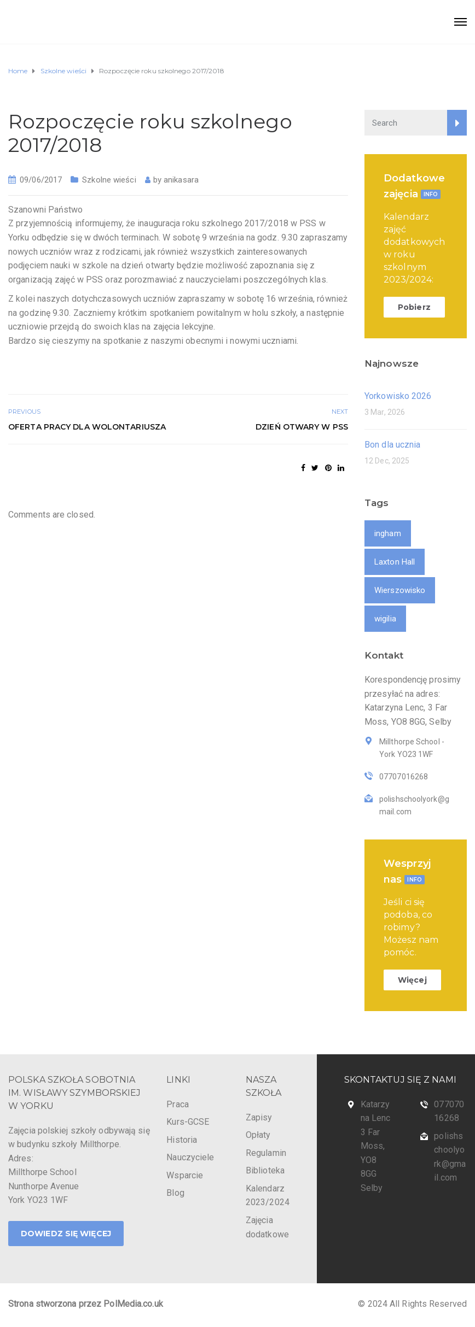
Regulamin (266, 1153)
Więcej (412, 980)
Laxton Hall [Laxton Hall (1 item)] (394, 562)
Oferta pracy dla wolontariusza (87, 427)
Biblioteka (265, 1170)
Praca (177, 1104)
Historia (181, 1140)
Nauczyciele (190, 1157)
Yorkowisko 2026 (398, 396)
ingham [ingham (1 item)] (387, 533)
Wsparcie (184, 1175)
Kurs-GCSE (187, 1122)
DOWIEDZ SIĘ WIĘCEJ (66, 1233)
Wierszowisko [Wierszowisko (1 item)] (399, 590)
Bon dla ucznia (392, 444)
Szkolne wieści (109, 180)
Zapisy (259, 1117)
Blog (175, 1193)
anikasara (181, 180)
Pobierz (414, 307)
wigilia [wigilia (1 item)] (385, 619)
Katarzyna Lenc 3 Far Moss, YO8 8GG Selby (376, 1146)
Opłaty (258, 1135)
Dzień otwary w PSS (302, 427)
